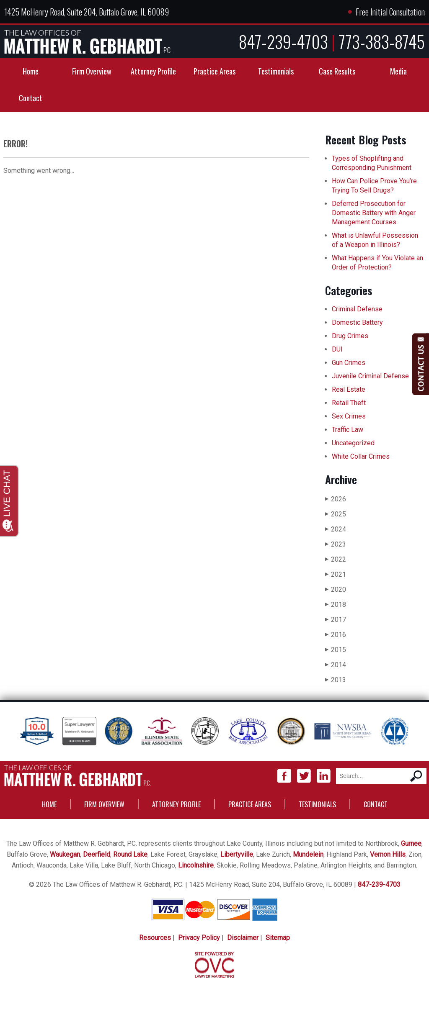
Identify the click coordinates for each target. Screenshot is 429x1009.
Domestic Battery (357, 322)
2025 (335, 514)
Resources (155, 938)
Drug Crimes (350, 336)
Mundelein (308, 854)
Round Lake (130, 854)
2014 (335, 665)
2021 (335, 574)
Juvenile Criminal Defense (370, 376)
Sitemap (278, 938)
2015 (335, 649)
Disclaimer (242, 938)
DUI (337, 349)
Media (398, 71)
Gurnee (411, 843)
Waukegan (65, 854)
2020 (335, 589)
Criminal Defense (357, 309)
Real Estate (348, 389)
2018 (335, 604)
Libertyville (236, 854)
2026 (335, 499)
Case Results (337, 71)
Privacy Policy (199, 938)
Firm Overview (91, 71)
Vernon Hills (388, 854)
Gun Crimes (348, 363)
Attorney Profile (153, 71)
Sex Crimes (349, 416)
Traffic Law (347, 430)
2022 (335, 559)
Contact (30, 97)
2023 (335, 544)
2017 (335, 619)
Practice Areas (214, 71)
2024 (335, 529)
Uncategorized (353, 443)
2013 (335, 680)
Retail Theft (349, 403)
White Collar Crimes (361, 456)
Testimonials (276, 71)
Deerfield (96, 854)
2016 (335, 634)
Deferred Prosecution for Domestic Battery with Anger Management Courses (374, 213)
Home (31, 71)
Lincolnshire (196, 865)
